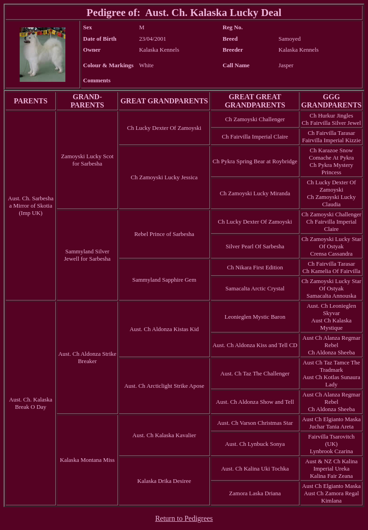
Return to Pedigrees (184, 518)
